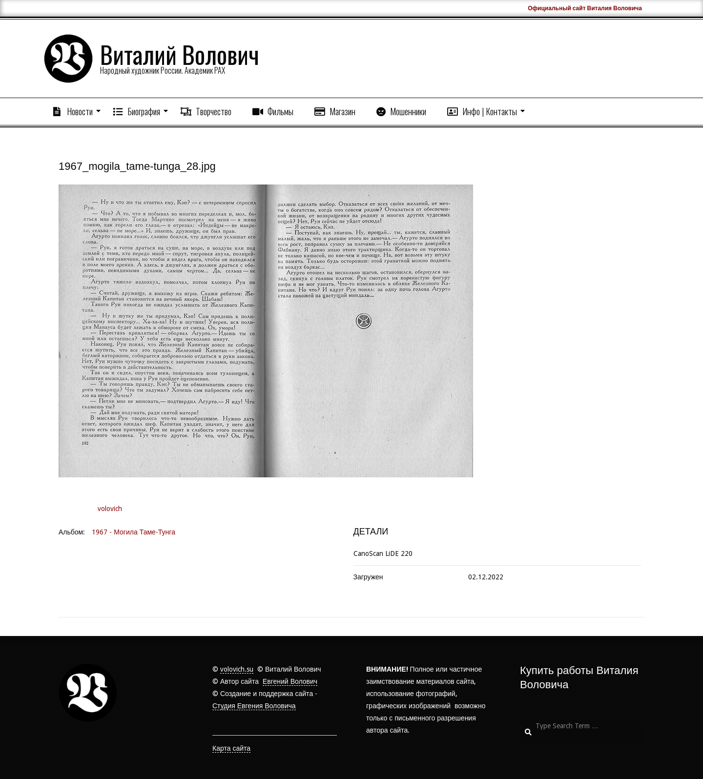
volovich (110, 508)
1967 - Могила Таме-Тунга (133, 532)
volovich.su (236, 669)
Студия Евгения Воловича (254, 706)
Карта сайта (231, 748)
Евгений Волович (290, 681)
